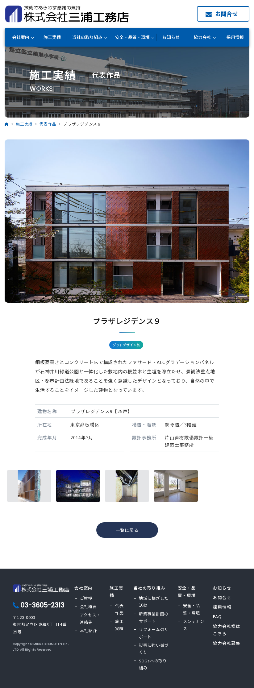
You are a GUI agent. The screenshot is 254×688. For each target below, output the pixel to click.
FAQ (217, 616)
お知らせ (171, 37)
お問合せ (226, 14)
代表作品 (48, 124)
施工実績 (52, 37)
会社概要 (88, 606)
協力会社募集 (226, 643)
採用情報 (235, 37)
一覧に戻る (127, 530)
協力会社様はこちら (226, 629)
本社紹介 (88, 630)
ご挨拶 (86, 598)
